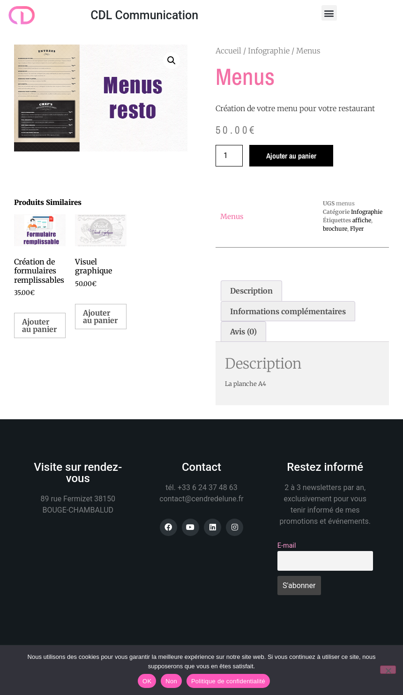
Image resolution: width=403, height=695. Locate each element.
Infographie (269, 50)
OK (146, 681)
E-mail (286, 546)
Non (171, 681)
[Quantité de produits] (229, 155)
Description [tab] (251, 290)
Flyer (357, 228)
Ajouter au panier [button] (39, 325)
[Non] (388, 669)
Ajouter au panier (291, 156)
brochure (335, 228)
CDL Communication (144, 15)
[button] (329, 13)
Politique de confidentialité (228, 681)
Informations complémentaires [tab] (288, 311)
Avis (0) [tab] (243, 331)
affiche (361, 220)
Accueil (228, 50)
